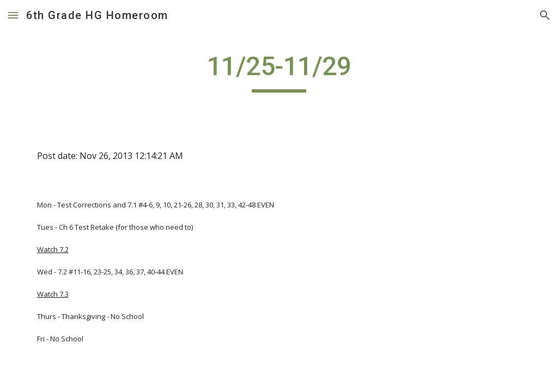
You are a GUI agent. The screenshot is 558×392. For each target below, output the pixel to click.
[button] (13, 15)
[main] (279, 71)
